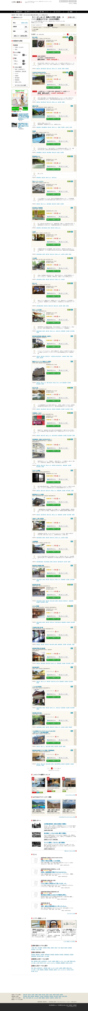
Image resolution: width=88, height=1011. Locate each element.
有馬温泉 (32, 996)
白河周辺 (33, 949)
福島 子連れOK (49, 382)
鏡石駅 (68, 356)
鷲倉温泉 (57, 954)
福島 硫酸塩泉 (44, 127)
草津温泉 (25, 996)
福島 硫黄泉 (38, 127)
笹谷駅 (71, 127)
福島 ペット (43, 746)
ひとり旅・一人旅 (35, 962)
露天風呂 (36, 961)
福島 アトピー (54, 127)
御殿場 (43, 997)
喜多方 (56, 947)
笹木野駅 (63, 127)
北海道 (50, 994)
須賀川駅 (41, 357)
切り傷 (41, 962)
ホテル (65, 961)
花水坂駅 (68, 331)
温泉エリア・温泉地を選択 (20, 35)
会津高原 (70, 947)
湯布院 (60, 996)
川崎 (27, 997)
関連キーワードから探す (17, 999)
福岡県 (61, 994)
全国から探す (24, 22)
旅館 (68, 961)
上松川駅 (67, 127)
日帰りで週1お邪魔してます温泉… (51, 861)
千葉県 (32, 994)
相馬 (40, 949)
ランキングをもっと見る (70, 794)
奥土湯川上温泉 (40, 956)
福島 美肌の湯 (43, 68)
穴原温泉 (71, 954)
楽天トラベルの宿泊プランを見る (53, 52)
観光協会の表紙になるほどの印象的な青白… (54, 895)
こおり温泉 (46, 956)
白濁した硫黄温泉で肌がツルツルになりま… (54, 872)
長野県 (54, 994)
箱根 (29, 996)
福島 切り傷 (54, 152)
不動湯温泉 (66, 954)
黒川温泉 (56, 996)
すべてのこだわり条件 (20, 85)
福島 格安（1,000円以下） (45, 356)
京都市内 (52, 997)
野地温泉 (52, 954)
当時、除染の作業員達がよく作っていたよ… (54, 906)
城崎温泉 (37, 996)
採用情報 (75, 1005)
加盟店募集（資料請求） (42, 1001)
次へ (74, 34)
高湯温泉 (33, 954)
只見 (59, 947)
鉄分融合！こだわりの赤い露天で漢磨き (55, 833)
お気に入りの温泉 (63, 1)
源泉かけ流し (73, 961)
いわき (37, 949)
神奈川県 (25, 994)
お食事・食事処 (55, 961)
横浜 (24, 997)
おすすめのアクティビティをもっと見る (67, 816)
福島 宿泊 (38, 68)
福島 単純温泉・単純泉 (46, 227)
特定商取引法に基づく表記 (63, 1005)
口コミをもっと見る (71, 913)
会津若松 (45, 947)
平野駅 (37, 332)
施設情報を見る (52, 49)
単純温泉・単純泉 (53, 969)
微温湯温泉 (33, 956)
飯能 (40, 997)
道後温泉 (51, 996)
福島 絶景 (53, 409)
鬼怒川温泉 (64, 996)
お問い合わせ (74, 1001)
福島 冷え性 (49, 68)
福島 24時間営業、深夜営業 (59, 763)
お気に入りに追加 (64, 49)
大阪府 (47, 994)
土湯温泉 (42, 954)
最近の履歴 (73, 1)
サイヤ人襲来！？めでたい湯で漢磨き (54, 842)
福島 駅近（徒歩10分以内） (56, 356)
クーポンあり (47, 27)
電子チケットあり (37, 27)
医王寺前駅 (72, 331)
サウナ (44, 962)
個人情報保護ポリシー (53, 1005)
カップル (61, 961)
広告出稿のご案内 (52, 1001)
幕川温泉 (61, 954)
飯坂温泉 (38, 954)
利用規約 (70, 1005)
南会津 (65, 947)
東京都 (43, 994)
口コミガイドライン (61, 1001)
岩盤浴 (16, 75)
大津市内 (56, 997)
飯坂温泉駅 (63, 331)
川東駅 (37, 357)
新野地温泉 (47, 954)
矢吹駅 (71, 356)
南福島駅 (67, 68)
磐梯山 (48, 947)
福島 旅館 (64, 356)
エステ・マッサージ (51, 962)
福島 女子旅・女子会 (55, 681)
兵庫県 (36, 994)
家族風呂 (17, 79)
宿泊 (32, 961)
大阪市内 (47, 997)
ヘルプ (68, 1001)
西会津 (62, 947)
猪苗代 (52, 947)
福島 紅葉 (47, 644)
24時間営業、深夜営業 (20, 71)
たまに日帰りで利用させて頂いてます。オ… (54, 883)
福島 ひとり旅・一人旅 (57, 382)
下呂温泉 (41, 996)
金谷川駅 (59, 68)
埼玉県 (29, 994)
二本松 (32, 947)
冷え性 (49, 961)
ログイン (71, 3)
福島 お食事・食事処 (54, 600)
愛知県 (57, 994)
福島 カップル (54, 68)
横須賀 (29, 997)
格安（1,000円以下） (43, 961)
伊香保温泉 (46, 996)
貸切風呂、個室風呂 (60, 962)
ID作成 (75, 3)
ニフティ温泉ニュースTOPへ (69, 941)
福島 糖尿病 (49, 152)
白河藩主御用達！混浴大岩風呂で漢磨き (55, 824)
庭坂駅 (63, 68)
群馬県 (39, 994)
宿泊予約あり (55, 27)
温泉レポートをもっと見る (70, 850)
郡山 (36, 947)
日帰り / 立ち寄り (19, 47)
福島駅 (70, 254)
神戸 (60, 997)
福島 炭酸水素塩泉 (39, 305)
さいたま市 (36, 997)
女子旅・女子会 (69, 962)
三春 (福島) (39, 947)
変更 (26, 26)
